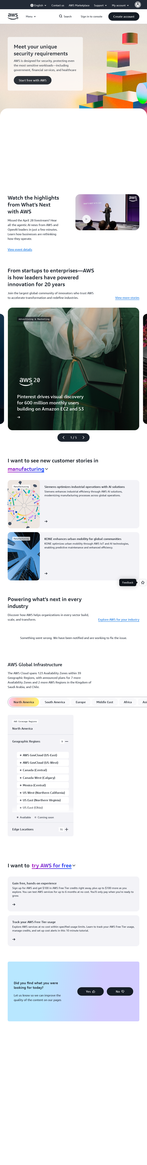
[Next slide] (85, 437)
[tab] (24, 702)
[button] (123, 16)
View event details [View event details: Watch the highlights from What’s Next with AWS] (20, 249)
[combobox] (28, 468)
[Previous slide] (61, 437)
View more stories (127, 298)
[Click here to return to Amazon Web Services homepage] (13, 18)
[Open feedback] (142, 582)
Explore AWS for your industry (118, 619)
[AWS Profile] (138, 5)
